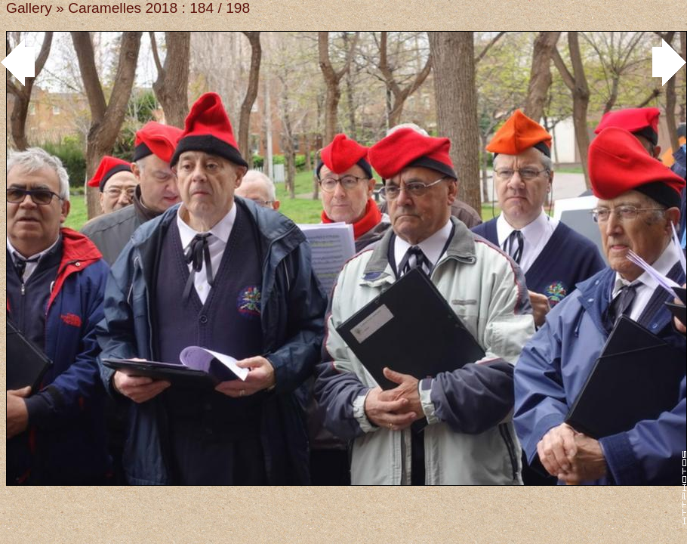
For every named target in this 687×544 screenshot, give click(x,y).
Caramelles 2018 (122, 8)
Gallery (29, 8)
